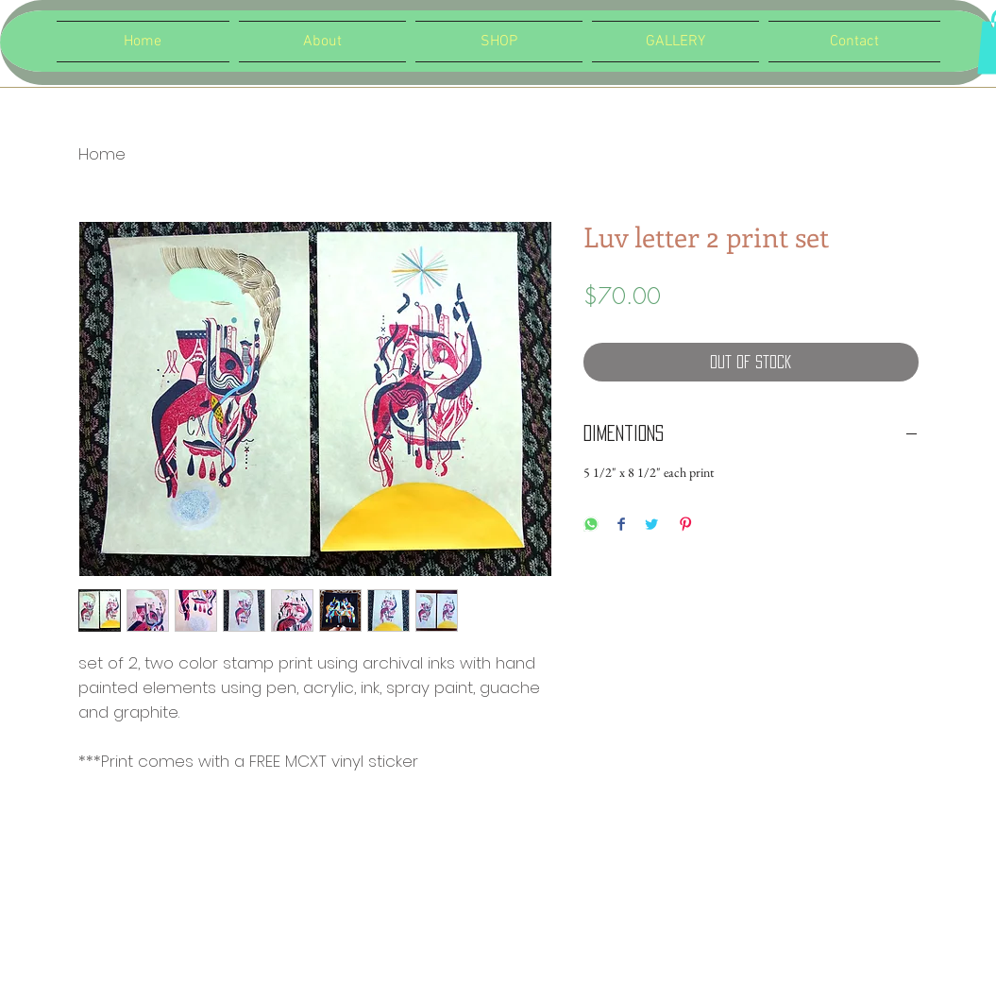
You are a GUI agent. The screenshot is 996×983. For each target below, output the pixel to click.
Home (102, 154)
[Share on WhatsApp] (591, 525)
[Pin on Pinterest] (685, 525)
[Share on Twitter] (651, 525)
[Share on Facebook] (621, 525)
